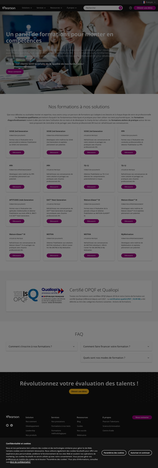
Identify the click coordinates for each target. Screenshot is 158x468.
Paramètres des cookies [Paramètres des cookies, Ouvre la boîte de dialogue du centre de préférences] (114, 455)
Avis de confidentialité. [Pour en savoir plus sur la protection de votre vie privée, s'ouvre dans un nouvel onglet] (20, 465)
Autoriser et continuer (140, 455)
